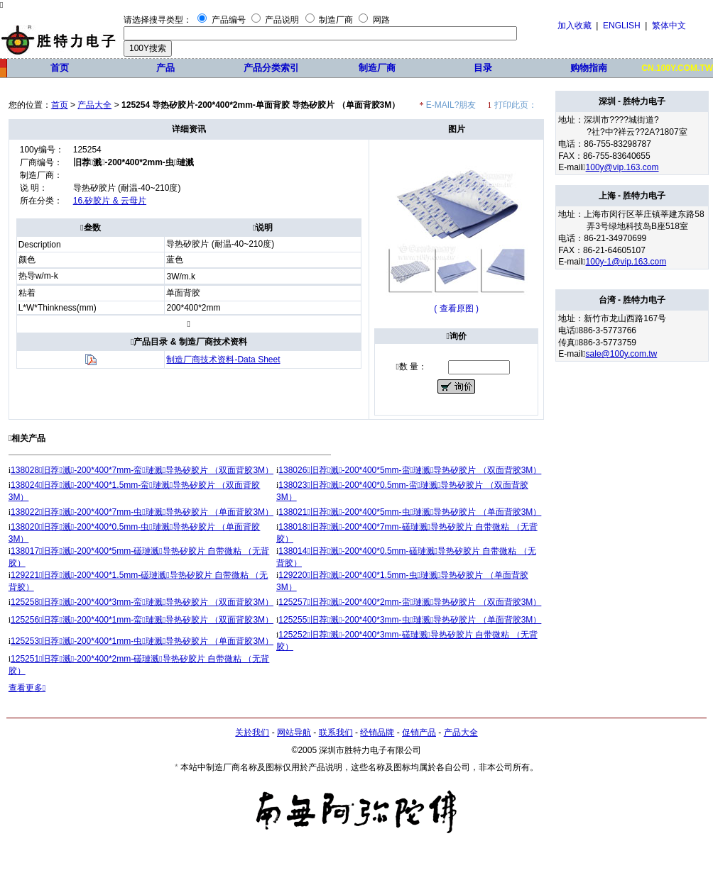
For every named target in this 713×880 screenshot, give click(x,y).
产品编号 (229, 20)
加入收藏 (574, 25)
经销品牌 (377, 732)
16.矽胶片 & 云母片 (109, 201)
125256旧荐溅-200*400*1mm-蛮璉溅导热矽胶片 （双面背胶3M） (142, 620)
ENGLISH (622, 25)
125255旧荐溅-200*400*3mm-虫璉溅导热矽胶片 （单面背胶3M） (409, 620)
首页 (59, 67)
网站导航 (294, 732)
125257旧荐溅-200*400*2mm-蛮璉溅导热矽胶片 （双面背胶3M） (409, 602)
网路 (381, 20)
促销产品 (419, 732)
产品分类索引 (271, 67)
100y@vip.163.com (622, 167)
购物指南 (588, 67)
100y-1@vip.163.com (626, 262)
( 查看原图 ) (456, 308)
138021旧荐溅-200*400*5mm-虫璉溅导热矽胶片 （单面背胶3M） (409, 512)
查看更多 (27, 688)
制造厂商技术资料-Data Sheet (223, 359)
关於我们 (252, 732)
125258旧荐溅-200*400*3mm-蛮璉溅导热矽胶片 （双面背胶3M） (142, 602)
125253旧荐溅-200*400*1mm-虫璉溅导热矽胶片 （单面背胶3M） (142, 641)
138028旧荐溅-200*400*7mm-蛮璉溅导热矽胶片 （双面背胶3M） (142, 470)
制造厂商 (336, 20)
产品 (165, 67)
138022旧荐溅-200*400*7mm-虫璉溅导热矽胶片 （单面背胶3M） (142, 512)
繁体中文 (669, 25)
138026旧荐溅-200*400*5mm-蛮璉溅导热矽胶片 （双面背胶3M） (409, 470)
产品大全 (94, 105)
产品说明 (282, 20)
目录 (483, 67)
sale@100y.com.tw (622, 354)
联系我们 (336, 732)
